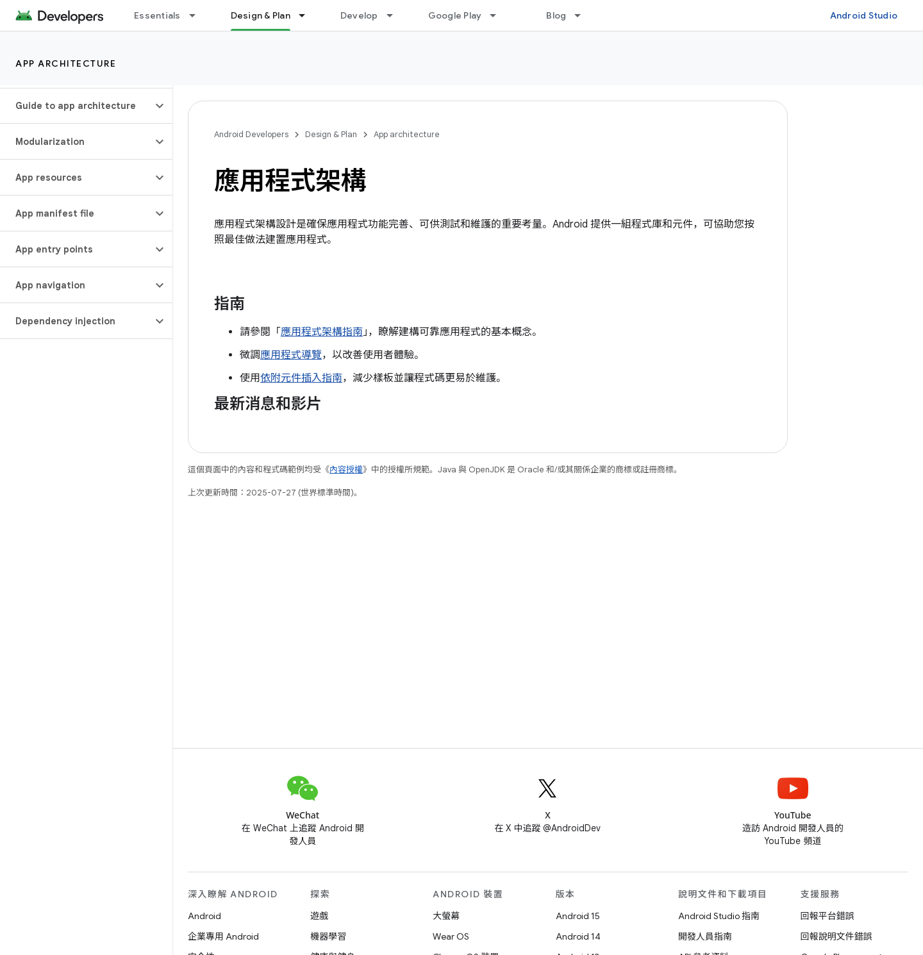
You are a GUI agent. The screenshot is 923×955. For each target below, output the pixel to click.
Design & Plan (331, 134)
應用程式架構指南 (322, 332)
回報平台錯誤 (827, 916)
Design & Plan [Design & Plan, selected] (260, 15)
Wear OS (451, 936)
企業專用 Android (223, 936)
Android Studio (864, 15)
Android (204, 916)
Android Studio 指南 (719, 916)
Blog (556, 15)
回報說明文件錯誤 (836, 936)
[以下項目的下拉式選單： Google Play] (498, 15)
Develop (359, 15)
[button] (76, 106)
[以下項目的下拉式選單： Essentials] (198, 15)
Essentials (157, 15)
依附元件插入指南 (301, 378)
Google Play (455, 15)
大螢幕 (446, 916)
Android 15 (578, 916)
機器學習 (328, 936)
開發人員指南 (705, 936)
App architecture (65, 63)
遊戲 (319, 916)
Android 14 (578, 936)
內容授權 (346, 469)
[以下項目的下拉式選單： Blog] (583, 15)
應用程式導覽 (291, 355)
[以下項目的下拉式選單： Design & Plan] (307, 15)
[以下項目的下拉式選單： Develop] (395, 15)
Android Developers (251, 134)
